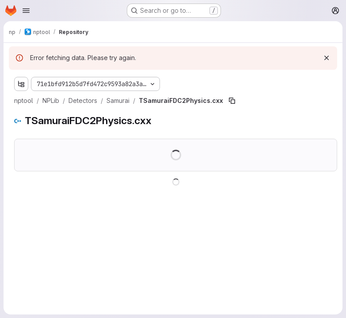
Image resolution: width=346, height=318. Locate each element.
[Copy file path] (232, 101)
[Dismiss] (326, 58)
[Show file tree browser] (21, 84)
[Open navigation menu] (26, 11)
